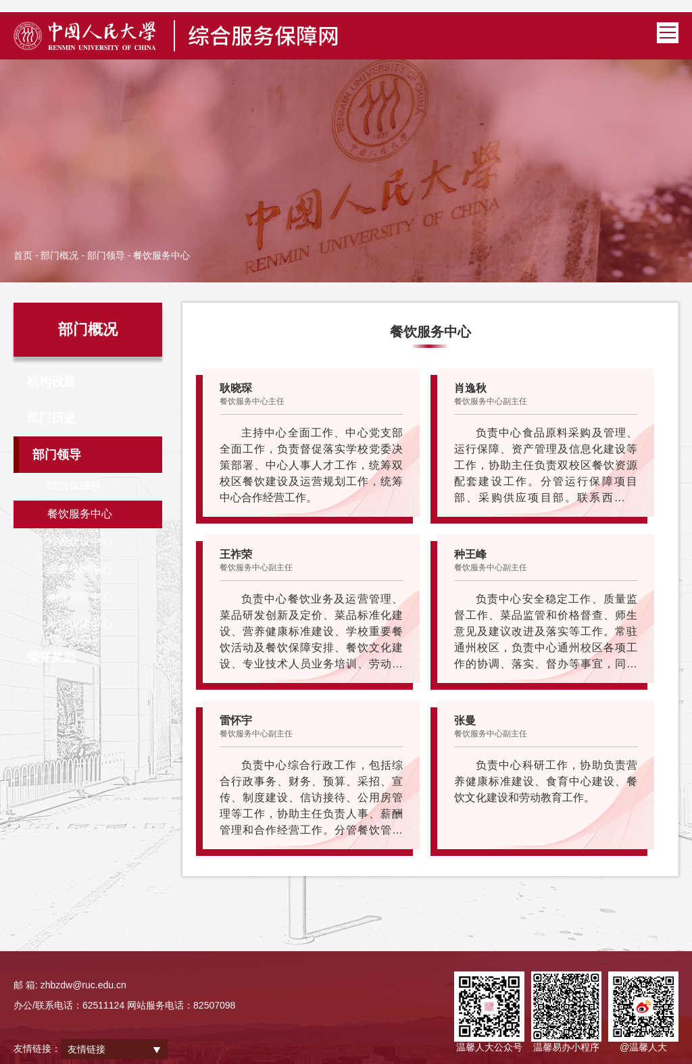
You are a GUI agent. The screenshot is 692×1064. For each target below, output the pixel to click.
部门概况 (59, 255)
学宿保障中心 (79, 624)
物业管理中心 (79, 597)
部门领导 (106, 255)
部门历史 (51, 418)
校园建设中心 (79, 541)
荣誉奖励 (51, 657)
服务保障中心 (79, 569)
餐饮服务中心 (79, 514)
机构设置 (51, 381)
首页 (23, 255)
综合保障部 (74, 486)
